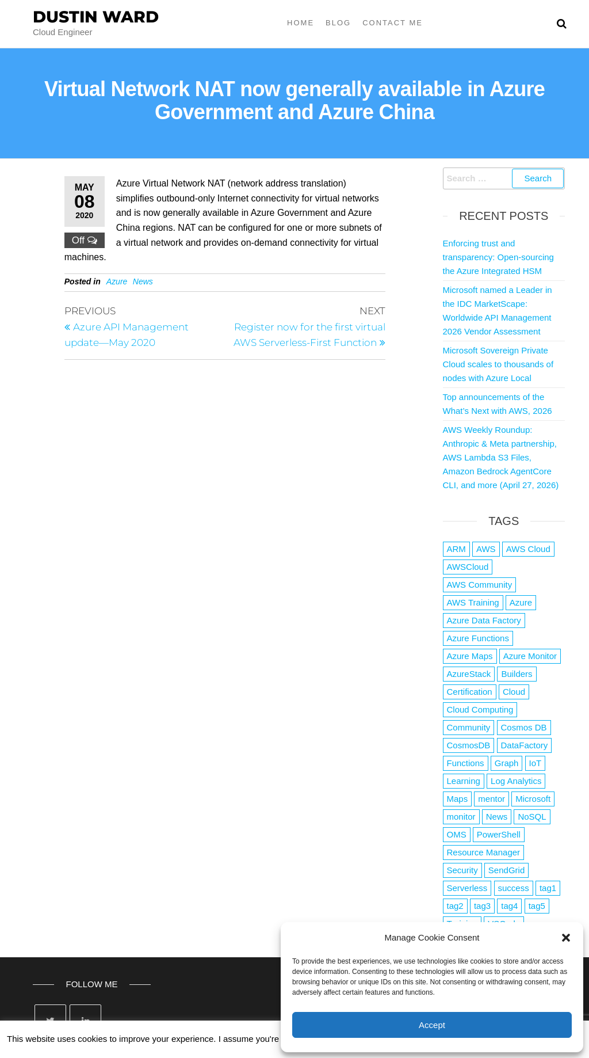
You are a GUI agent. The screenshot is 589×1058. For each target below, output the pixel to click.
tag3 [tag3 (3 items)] (482, 906)
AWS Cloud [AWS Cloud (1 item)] (528, 549)
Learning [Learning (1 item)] (463, 781)
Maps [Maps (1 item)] (457, 799)
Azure (117, 281)
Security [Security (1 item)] (462, 870)
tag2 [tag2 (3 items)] (455, 906)
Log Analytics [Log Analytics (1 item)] (516, 781)
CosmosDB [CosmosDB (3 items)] (469, 745)
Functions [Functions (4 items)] (465, 763)
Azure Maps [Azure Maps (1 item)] (470, 656)
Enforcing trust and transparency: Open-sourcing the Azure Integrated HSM (498, 257)
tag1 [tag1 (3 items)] (548, 888)
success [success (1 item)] (513, 888)
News (143, 281)
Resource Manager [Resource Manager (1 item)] (484, 852)
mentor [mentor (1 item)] (491, 799)
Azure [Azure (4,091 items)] (521, 602)
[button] (566, 937)
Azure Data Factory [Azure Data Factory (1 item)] (484, 620)
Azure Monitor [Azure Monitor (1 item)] (530, 656)
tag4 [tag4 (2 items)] (509, 906)
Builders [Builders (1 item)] (516, 674)
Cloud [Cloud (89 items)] (514, 692)
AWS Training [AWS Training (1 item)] (473, 602)
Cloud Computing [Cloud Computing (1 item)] (480, 709)
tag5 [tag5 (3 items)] (537, 906)
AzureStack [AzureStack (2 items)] (469, 674)
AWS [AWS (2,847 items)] (486, 549)
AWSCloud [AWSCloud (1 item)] (468, 567)
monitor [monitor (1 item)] (461, 816)
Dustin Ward (96, 16)
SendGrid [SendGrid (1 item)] (506, 870)
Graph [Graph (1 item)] (507, 763)
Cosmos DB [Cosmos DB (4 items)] (524, 727)
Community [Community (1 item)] (469, 727)
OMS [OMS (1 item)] (456, 834)
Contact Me (392, 22)
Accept (432, 1025)
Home (300, 22)
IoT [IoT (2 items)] (535, 763)
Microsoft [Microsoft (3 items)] (532, 799)
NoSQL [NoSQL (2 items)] (532, 816)
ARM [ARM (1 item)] (456, 549)
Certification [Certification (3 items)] (469, 692)
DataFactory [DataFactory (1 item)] (524, 745)
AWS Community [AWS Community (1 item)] (479, 584)
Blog (338, 22)
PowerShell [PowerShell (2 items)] (499, 834)
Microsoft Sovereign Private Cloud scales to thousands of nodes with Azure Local (498, 364)
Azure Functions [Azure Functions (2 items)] (478, 638)
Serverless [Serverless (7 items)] (467, 888)
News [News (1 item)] (497, 816)
